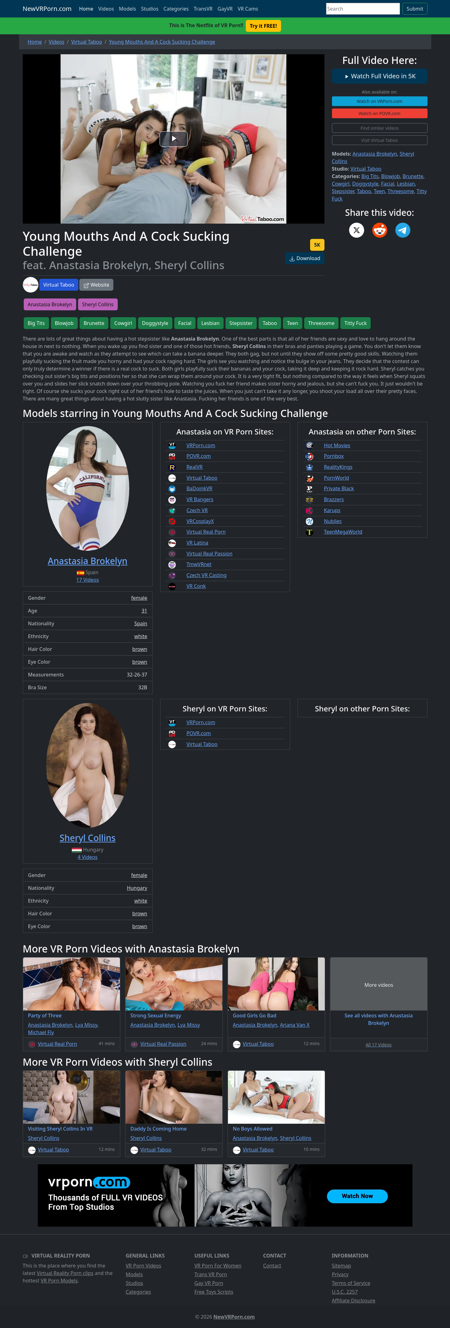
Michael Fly (41, 1032)
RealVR (194, 466)
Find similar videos (379, 128)
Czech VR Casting (206, 575)
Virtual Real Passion (209, 553)
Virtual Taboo (58, 284)
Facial (387, 183)
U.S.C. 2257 (345, 1291)
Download (304, 258)
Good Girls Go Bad (254, 1015)
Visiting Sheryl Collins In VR (60, 1128)
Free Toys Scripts (214, 1291)
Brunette (413, 176)
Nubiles (333, 521)
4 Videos (87, 857)
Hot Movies (337, 445)
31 (144, 610)
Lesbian (406, 183)
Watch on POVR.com (380, 113)
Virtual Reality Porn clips (65, 1273)
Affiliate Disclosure (353, 1300)
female (139, 597)
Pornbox (334, 456)
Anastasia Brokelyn (375, 153)
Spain (140, 623)
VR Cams (248, 8)
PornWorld (336, 477)
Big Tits (369, 176)
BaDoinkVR (199, 488)
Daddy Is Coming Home (159, 1128)
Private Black (339, 488)
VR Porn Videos (143, 1265)
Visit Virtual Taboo (379, 140)
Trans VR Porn (211, 1274)
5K (317, 244)
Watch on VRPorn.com (380, 101)
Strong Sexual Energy (156, 1015)
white (140, 636)
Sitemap (341, 1265)
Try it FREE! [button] (263, 25)
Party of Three (45, 1015)
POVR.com (198, 456)
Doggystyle (365, 183)
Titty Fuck (355, 323)
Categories (176, 8)
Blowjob (390, 176)
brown (139, 649)
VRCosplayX (200, 521)
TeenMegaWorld (343, 531)
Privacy (340, 1274)
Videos (106, 8)
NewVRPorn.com (47, 8)
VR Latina (197, 542)
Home (86, 8)
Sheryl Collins (97, 304)
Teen (379, 191)
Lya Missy (86, 1024)
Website (96, 284)
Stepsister (343, 191)
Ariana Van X (295, 1024)
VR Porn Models (59, 1280)
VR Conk (196, 586)
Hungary (137, 888)
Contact (272, 1265)
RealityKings (338, 466)
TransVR (203, 8)
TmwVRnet (198, 564)
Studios (150, 8)
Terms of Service (351, 1283)
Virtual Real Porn (205, 531)
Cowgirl (341, 183)
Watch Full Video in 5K (380, 76)
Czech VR (197, 510)
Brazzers (334, 499)
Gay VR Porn (209, 1283)
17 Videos (87, 579)
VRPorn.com (200, 445)
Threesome (401, 191)
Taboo (364, 191)
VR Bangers (199, 499)
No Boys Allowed (253, 1128)
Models (127, 8)
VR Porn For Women (218, 1265)
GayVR (225, 8)
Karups (332, 510)
